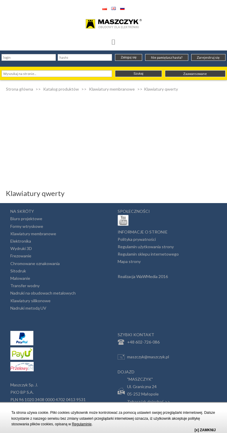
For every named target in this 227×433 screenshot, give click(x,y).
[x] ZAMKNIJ (204, 430)
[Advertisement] (113, 136)
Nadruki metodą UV (28, 308)
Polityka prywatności (137, 239)
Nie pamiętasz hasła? (166, 57)
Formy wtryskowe (26, 226)
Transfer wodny (25, 285)
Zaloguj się (129, 57)
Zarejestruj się (208, 57)
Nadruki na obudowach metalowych (43, 292)
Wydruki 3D (21, 248)
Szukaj (138, 73)
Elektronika (20, 241)
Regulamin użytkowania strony (146, 246)
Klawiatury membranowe (112, 88)
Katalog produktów (61, 88)
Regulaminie (82, 424)
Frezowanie (20, 255)
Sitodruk (18, 270)
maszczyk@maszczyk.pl (143, 357)
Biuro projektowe (26, 218)
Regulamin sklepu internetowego (148, 253)
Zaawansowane (195, 74)
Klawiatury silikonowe (30, 300)
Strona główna (19, 88)
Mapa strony (129, 261)
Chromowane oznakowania (35, 263)
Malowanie (20, 278)
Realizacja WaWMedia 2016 (143, 276)
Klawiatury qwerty (161, 88)
